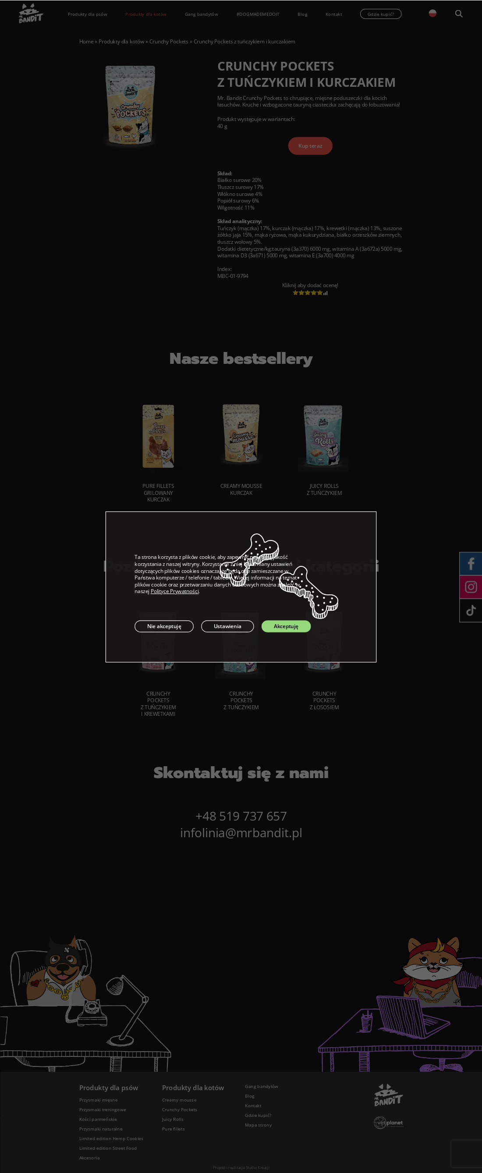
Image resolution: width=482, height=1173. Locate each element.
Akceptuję (286, 625)
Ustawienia (228, 625)
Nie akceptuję (164, 625)
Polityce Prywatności (175, 591)
